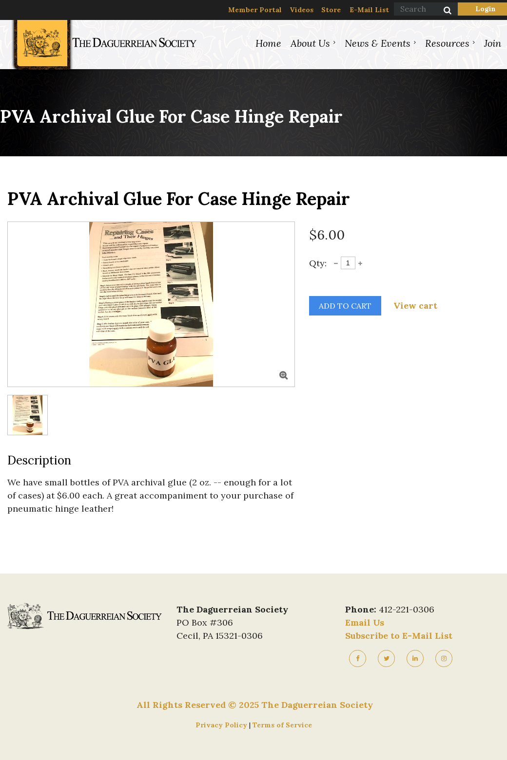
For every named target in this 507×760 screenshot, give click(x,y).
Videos (301, 9)
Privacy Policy (222, 725)
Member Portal (255, 9)
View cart (415, 305)
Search (442, 11)
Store (331, 9)
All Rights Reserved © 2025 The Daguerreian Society (254, 704)
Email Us (364, 622)
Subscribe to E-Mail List (398, 635)
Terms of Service (282, 725)
